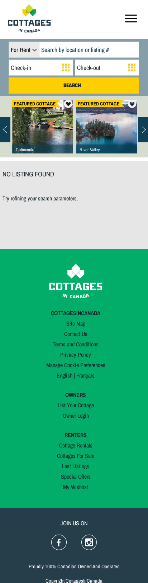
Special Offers (76, 476)
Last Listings (75, 466)
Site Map (75, 323)
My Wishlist (75, 487)
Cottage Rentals (75, 445)
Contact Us (75, 334)
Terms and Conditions (76, 344)
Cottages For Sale (75, 456)
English (64, 375)
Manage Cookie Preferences (75, 365)
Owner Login (76, 416)
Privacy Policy (75, 355)
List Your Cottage (76, 405)
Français (85, 375)
